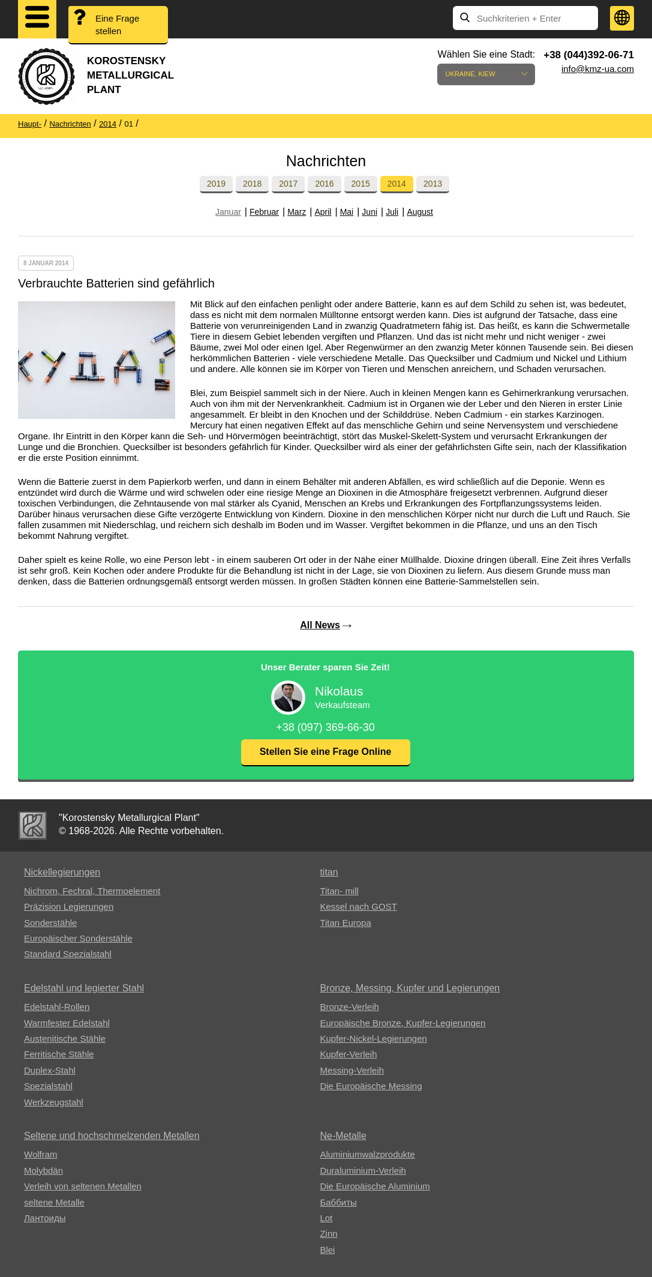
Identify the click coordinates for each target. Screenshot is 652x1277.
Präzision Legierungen (68, 906)
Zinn (328, 1233)
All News (320, 625)
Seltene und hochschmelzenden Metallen (112, 1136)
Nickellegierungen (62, 872)
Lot (326, 1218)
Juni (369, 212)
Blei (327, 1250)
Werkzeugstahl (53, 1102)
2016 (324, 183)
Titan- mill (339, 891)
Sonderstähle (50, 923)
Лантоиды (44, 1218)
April (322, 212)
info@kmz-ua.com (597, 69)
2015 (360, 183)
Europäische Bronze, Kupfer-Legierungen (402, 1023)
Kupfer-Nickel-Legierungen (373, 1038)
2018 (252, 183)
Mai (347, 212)
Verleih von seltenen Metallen (83, 1186)
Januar (228, 212)
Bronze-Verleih (349, 1007)
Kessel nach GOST (358, 906)
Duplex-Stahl (50, 1070)
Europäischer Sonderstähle (78, 938)
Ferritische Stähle (59, 1054)
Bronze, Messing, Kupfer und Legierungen (410, 988)
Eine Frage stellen (117, 24)
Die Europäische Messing (371, 1086)
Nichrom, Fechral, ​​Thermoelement (92, 891)
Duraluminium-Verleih (362, 1170)
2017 (288, 183)
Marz (296, 212)
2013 (432, 183)
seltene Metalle (54, 1202)
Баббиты (338, 1202)
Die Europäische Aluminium (374, 1186)
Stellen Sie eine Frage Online (326, 752)
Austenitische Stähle (65, 1038)
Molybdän (43, 1170)
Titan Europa (345, 923)
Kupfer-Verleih (348, 1054)
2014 (396, 183)
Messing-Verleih (352, 1070)
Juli (392, 212)
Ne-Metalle (343, 1136)
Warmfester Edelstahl (67, 1023)
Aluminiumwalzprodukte (367, 1154)
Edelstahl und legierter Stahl (84, 988)
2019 (216, 183)
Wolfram (41, 1154)
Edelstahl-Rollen (56, 1007)
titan (329, 872)
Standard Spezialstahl (68, 954)
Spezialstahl (48, 1086)
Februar (264, 212)
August (420, 212)
